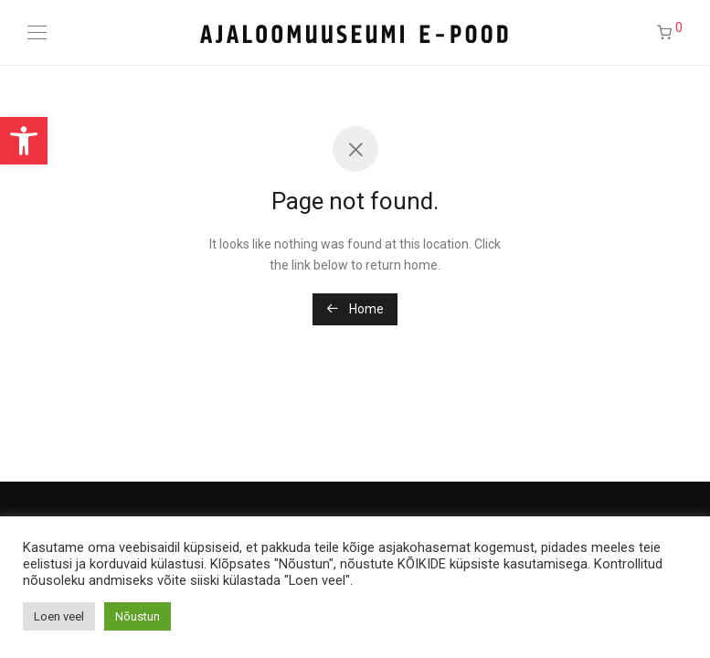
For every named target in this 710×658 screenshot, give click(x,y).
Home (355, 309)
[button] (24, 140)
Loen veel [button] (59, 616)
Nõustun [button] (137, 616)
